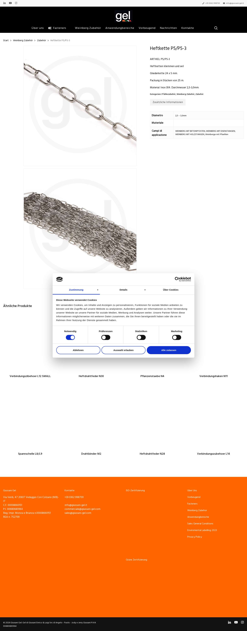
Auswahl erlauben (123, 350)
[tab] (168, 102)
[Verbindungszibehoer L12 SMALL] (30, 340)
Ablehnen (78, 350)
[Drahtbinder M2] (91, 418)
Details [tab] (123, 289)
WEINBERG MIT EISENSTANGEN (220, 131)
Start (6, 40)
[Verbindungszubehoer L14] (213, 418)
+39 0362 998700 (74, 497)
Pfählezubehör (169, 94)
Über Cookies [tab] (170, 289)
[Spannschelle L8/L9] (30, 418)
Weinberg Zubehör (23, 40)
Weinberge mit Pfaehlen (216, 134)
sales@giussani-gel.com (78, 513)
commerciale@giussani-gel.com (82, 509)
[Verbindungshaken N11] (213, 340)
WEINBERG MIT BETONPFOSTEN (190, 131)
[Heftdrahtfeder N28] (152, 418)
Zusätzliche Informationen (168, 102)
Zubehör (41, 40)
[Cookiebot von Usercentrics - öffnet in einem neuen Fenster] (177, 279)
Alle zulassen (168, 350)
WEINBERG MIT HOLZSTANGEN (189, 134)
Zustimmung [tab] (76, 289)
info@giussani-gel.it (76, 505)
